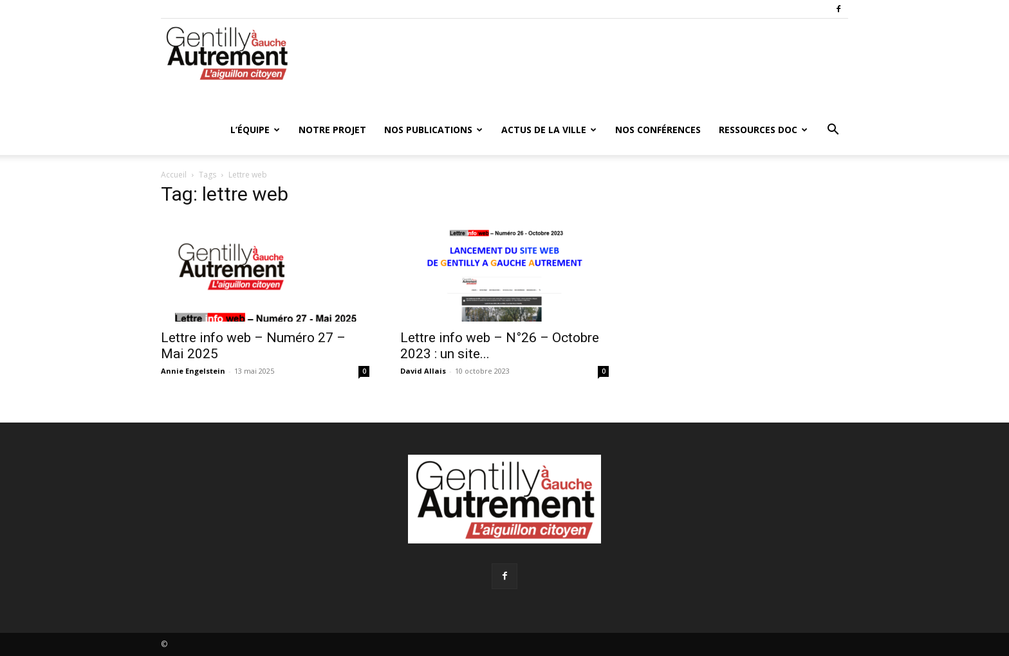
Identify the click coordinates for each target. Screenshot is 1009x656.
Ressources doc (763, 129)
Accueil (174, 174)
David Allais (423, 371)
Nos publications (433, 129)
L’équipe (255, 129)
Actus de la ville (549, 129)
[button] (832, 131)
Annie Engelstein (193, 371)
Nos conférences (658, 129)
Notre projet (332, 129)
